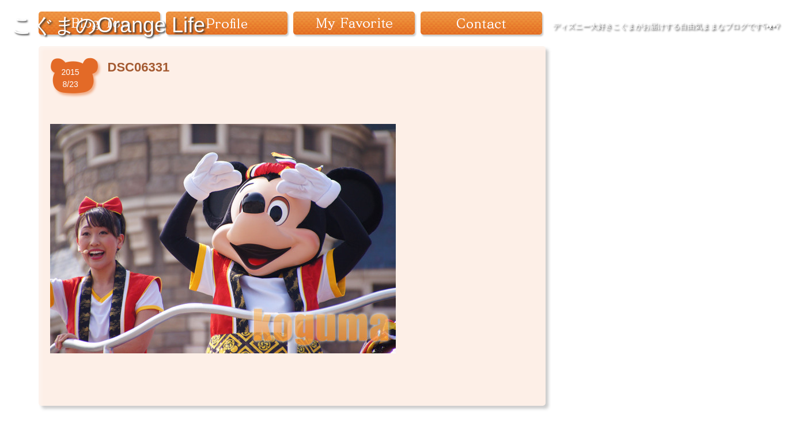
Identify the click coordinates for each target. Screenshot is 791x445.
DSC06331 (139, 67)
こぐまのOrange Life (108, 25)
